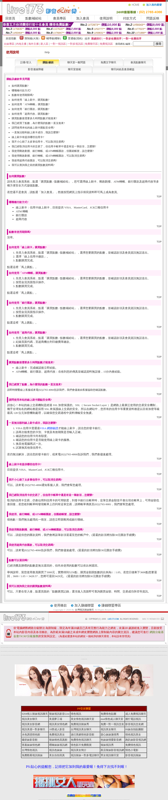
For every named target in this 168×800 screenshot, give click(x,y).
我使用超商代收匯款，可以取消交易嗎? (34, 160)
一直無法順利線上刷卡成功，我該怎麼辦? (36, 132)
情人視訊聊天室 (126, 647)
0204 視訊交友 (19, 647)
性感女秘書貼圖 (21, 647)
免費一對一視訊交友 (112, 724)
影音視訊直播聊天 (61, 647)
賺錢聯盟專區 (111, 605)
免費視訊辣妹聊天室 (131, 647)
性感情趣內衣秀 (98, 647)
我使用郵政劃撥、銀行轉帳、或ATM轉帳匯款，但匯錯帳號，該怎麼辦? (53, 150)
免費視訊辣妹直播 (26, 647)
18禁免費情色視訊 (43, 647)
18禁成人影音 (57, 729)
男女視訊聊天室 (110, 755)
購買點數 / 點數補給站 (54, 181)
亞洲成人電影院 (93, 647)
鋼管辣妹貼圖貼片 (95, 647)
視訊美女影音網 (31, 724)
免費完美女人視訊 (139, 647)
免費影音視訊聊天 (150, 647)
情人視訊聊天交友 (123, 647)
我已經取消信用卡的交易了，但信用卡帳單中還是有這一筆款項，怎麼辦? (54, 146)
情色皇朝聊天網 (108, 647)
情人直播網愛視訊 (46, 647)
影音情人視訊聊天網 (119, 647)
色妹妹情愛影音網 (111, 739)
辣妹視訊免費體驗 (96, 647)
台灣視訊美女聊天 (138, 647)
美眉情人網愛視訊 (39, 647)
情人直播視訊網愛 (67, 647)
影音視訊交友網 (134, 724)
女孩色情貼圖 (76, 647)
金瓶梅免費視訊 (81, 647)
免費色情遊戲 (30, 647)
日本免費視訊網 (133, 647)
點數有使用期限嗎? (23, 95)
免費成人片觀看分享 (36, 647)
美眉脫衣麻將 (37, 647)
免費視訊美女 (146, 647)
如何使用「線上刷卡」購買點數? (30, 99)
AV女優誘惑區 (72, 647)
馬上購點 (26, 267)
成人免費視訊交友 (68, 647)
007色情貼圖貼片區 (91, 647)
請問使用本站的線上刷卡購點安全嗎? (33, 127)
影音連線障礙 (36, 69)
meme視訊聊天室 (13, 647)
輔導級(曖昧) (53, 38)
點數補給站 (33, 18)
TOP (159, 196)
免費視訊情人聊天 (18, 647)
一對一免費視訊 (127, 647)
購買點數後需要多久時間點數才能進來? (34, 118)
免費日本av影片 (136, 647)
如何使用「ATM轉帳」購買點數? (31, 104)
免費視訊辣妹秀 (117, 647)
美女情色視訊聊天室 (82, 719)
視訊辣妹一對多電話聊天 (85, 755)
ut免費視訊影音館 (63, 647)
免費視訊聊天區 (32, 647)
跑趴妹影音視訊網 (135, 739)
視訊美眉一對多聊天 (33, 729)
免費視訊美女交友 (58, 647)
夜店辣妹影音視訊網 (112, 750)
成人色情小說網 (160, 647)
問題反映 (152, 18)
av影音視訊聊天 (73, 647)
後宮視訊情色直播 (51, 647)
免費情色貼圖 (108, 713)
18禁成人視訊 (164, 647)
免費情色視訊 (141, 647)
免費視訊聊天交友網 (153, 647)
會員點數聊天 (138, 62)
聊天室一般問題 (76, 62)
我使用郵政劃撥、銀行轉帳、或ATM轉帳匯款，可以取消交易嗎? (49, 155)
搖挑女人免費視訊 (53, 647)
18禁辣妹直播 (124, 647)
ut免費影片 (143, 647)
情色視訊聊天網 (114, 647)
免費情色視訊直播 (148, 647)
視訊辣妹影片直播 (41, 647)
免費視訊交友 (3, 647)
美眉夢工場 (55, 719)
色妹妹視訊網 (109, 647)
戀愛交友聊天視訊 (85, 647)
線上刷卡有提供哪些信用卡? (28, 137)
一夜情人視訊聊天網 (166, 647)
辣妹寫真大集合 (86, 647)
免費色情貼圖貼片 (106, 647)
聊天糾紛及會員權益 (122, 69)
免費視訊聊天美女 (6, 647)
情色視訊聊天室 (156, 647)
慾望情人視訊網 (116, 647)
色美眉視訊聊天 (48, 647)
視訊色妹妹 (55, 750)
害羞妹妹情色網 (75, 647)
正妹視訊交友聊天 (11, 647)
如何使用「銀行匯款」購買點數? (30, 109)
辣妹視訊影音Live (59, 713)
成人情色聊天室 (151, 647)
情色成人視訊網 (129, 647)
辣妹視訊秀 (107, 744)
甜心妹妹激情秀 (110, 734)
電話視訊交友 (134, 647)
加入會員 (82, 18)
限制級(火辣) (32, 38)
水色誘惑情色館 (31, 734)
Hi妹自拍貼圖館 (134, 729)
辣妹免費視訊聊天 (44, 647)
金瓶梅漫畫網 (29, 647)
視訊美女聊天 (155, 647)
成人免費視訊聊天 (135, 713)
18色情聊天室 (4, 647)
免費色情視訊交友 (158, 647)
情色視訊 (76, 713)
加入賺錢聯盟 (84, 605)
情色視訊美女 (133, 734)
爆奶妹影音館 (29, 739)
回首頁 (10, 18)
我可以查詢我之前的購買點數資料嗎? (33, 165)
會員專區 (59, 18)
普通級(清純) (75, 38)
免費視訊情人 (49, 647)
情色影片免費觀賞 (81, 744)
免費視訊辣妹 (112, 647)
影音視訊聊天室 (9, 647)
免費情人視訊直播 (162, 647)
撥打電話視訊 (133, 719)
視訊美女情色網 (58, 724)
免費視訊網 (16, 647)
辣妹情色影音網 (8, 647)
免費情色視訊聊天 (81, 739)
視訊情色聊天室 (145, 647)
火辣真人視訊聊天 (28, 647)
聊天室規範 (74, 69)
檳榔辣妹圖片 (22, 647)
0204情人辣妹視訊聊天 (35, 713)
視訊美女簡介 (78, 750)
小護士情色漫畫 (100, 647)
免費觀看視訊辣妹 (32, 755)
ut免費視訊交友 (111, 647)
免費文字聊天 (108, 62)
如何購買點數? (20, 85)
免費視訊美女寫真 (15, 647)
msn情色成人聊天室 (112, 719)
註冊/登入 (25, 62)
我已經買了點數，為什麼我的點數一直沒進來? (38, 123)
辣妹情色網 (163, 647)
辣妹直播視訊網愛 (105, 647)
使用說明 (106, 18)
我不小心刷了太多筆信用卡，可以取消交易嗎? (38, 141)
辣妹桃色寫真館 (58, 739)
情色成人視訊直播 (34, 647)
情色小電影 (131, 750)
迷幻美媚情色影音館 (82, 734)
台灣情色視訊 (29, 750)
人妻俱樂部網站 (101, 647)
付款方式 (129, 18)
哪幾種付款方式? (21, 90)
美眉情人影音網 (54, 647)
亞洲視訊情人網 (103, 647)
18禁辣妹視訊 (142, 647)
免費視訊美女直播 (78, 647)
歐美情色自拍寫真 (80, 647)
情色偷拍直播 (89, 647)
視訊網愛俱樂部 (88, 647)
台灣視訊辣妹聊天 (84, 609)
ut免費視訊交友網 (121, 647)
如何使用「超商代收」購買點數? (30, 113)
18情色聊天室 (56, 647)
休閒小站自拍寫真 (24, 647)
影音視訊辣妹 (133, 755)
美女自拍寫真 (57, 755)
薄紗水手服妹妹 (83, 647)
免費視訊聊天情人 (65, 647)
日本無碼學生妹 (70, 647)
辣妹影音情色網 (59, 647)
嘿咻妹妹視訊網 (58, 744)
